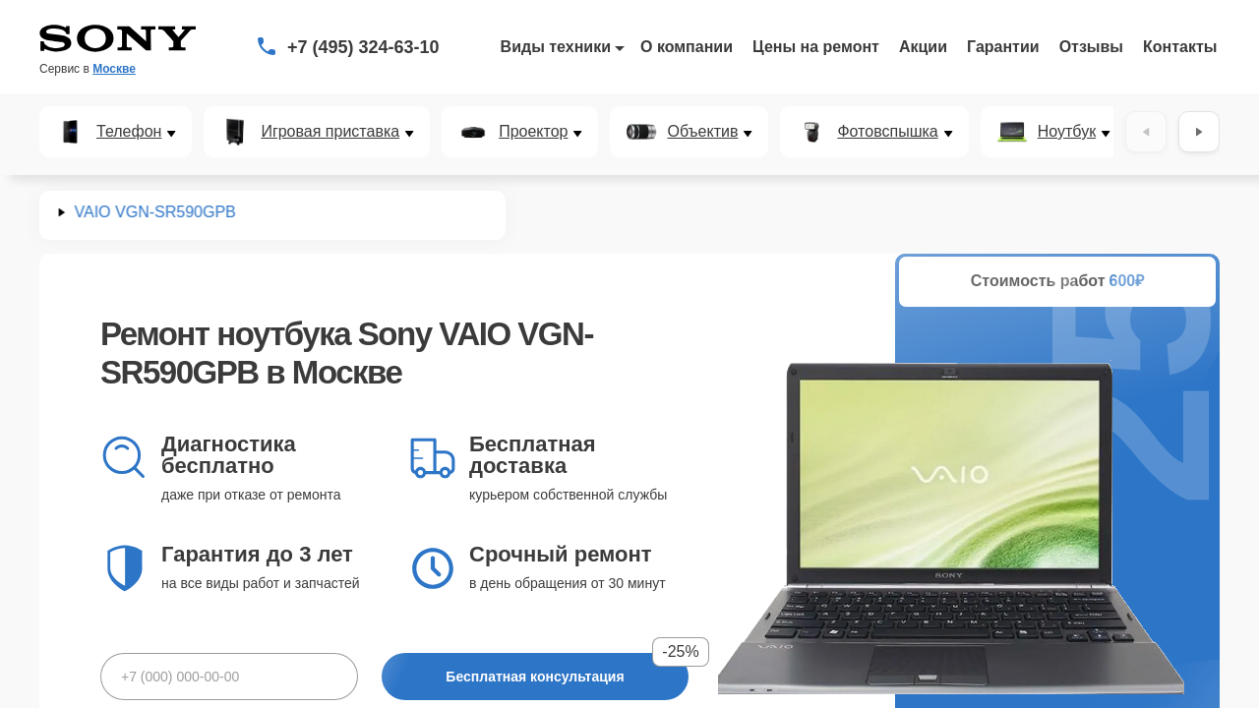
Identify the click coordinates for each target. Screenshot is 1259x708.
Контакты (1180, 46)
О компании (686, 46)
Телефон (128, 132)
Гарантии (1003, 46)
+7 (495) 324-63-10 (363, 47)
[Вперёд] (1199, 131)
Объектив (702, 132)
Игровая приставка (330, 132)
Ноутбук (1067, 132)
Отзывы (1091, 46)
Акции (923, 46)
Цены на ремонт (815, 46)
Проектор (533, 132)
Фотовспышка (887, 132)
